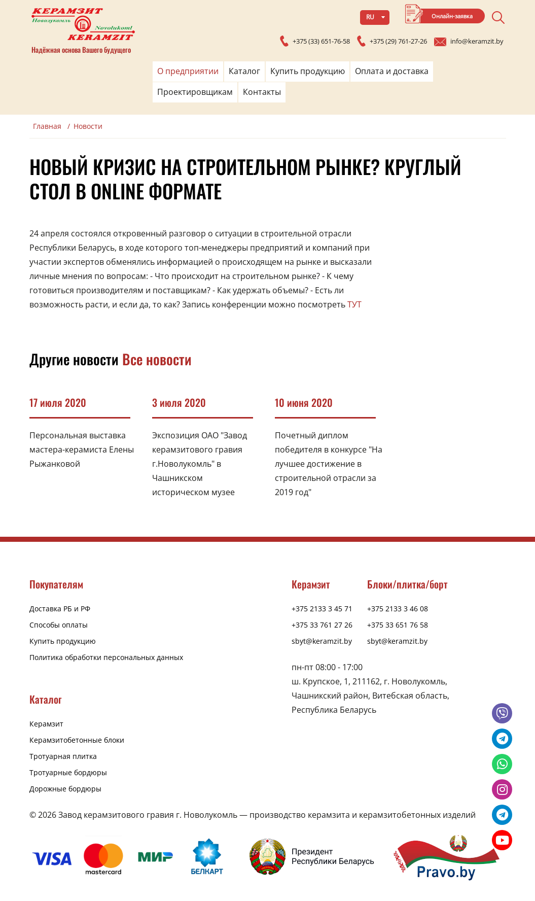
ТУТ (354, 304)
